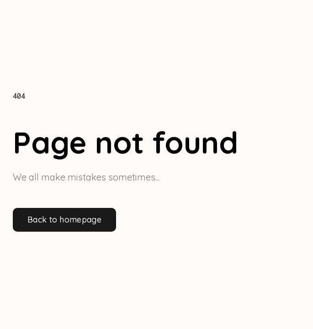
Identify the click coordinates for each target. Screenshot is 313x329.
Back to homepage (64, 219)
